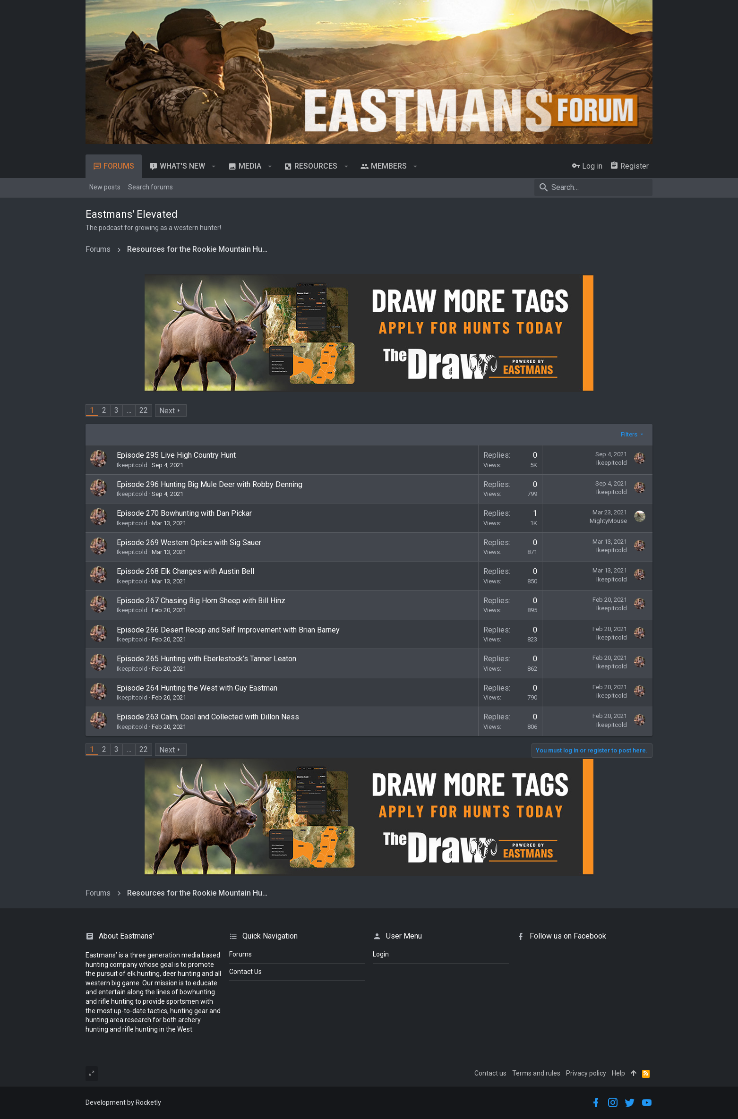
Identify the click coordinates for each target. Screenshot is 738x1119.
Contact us (490, 1073)
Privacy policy (586, 1073)
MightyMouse (608, 520)
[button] (214, 166)
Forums (240, 954)
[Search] (593, 187)
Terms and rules (536, 1073)
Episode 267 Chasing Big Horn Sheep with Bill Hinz (201, 600)
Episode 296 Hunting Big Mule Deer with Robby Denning (209, 484)
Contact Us (245, 971)
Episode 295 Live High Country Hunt (176, 455)
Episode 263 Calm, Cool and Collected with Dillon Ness (208, 716)
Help (618, 1073)
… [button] (129, 410)
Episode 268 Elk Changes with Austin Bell (185, 571)
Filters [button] (629, 434)
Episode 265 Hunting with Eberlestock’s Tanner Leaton (206, 658)
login (381, 954)
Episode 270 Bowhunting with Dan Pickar (184, 513)
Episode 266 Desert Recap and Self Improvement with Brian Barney (228, 629)
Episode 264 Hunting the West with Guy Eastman (197, 687)
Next (167, 410)
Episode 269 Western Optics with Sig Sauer (189, 542)
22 (143, 410)
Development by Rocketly (123, 1102)
